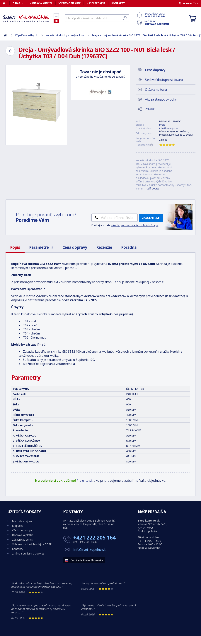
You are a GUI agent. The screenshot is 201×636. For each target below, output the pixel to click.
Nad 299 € (156, 23)
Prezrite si (84, 480)
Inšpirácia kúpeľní (40, 3)
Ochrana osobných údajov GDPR (32, 544)
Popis (15, 247)
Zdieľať (149, 109)
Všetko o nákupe (70, 3)
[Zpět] (10, 51)
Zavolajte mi (150, 218)
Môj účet (17, 525)
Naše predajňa (96, 3)
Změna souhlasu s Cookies (28, 553)
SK (56, 21)
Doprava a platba (22, 535)
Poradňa (129, 247)
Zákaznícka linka (156, 15)
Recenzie (104, 247)
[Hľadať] (97, 18)
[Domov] (6, 3)
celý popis (152, 188)
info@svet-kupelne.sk (89, 549)
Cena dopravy (74, 247)
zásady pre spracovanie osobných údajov (134, 225)
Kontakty (118, 3)
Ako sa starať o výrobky (160, 99)
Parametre (41, 247)
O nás (16, 3)
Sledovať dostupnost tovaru (164, 79)
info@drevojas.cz (168, 128)
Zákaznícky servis (22, 539)
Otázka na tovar (156, 89)
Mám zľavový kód (22, 521)
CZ (56, 15)
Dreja (162, 124)
